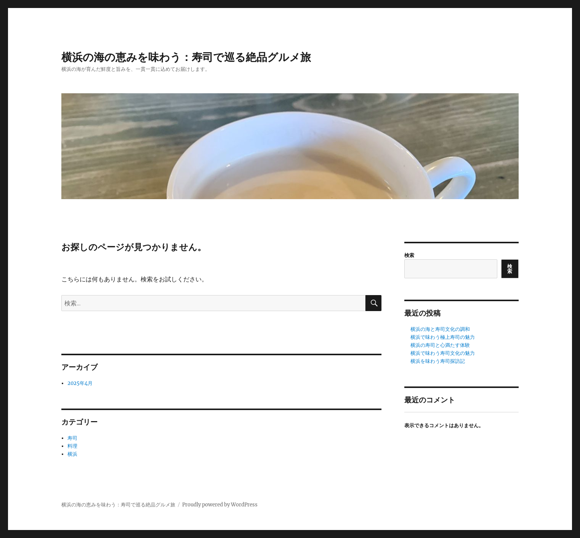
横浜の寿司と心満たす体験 (440, 345)
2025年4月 (80, 383)
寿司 (72, 438)
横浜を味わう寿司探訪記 (437, 361)
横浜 (72, 454)
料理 (72, 446)
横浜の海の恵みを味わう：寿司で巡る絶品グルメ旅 (186, 57)
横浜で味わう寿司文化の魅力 (442, 353)
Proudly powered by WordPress (220, 504)
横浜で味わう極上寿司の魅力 (442, 337)
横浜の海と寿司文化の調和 (440, 329)
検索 (409, 255)
